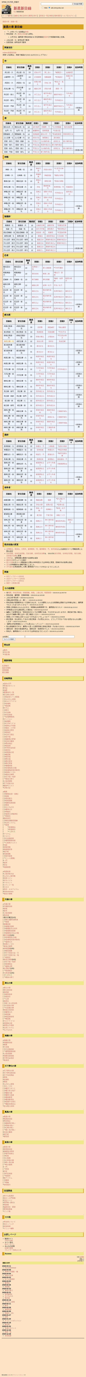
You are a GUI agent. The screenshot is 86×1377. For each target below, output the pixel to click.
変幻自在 (35, 274)
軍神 (7, 805)
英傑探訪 (12, 829)
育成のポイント (9, 686)
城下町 (6, 851)
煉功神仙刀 (62, 229)
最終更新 (57, 16)
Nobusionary (8, 891)
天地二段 (47, 83)
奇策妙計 (59, 77)
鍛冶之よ (51, 352)
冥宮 (12, 920)
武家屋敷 (7, 854)
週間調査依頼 (10, 840)
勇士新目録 (8, 990)
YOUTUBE (9, 1240)
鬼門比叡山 (10, 1153)
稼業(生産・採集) (12, 794)
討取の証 (7, 788)
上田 (7, 999)
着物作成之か (62, 239)
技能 (7, 796)
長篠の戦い (10, 1125)
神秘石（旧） (10, 1313)
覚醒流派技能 (10, 803)
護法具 (7, 1324)
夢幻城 (8, 759)
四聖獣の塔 (10, 752)
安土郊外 (11, 695)
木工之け (37, 100)
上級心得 (39, 593)
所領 (7, 1169)
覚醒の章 (7, 1040)
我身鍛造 (40, 332)
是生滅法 (57, 138)
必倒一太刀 (47, 285)
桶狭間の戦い (10, 1123)
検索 (51, 16)
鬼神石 (15, 814)
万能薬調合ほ (62, 464)
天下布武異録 (9, 1075)
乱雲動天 (5, 666)
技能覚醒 (26, 593)
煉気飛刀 (50, 229)
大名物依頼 (10, 838)
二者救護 (51, 446)
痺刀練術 (35, 279)
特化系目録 (17, 593)
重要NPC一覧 (9, 692)
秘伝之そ (68, 308)
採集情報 (7, 847)
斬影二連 (46, 274)
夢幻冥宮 (9, 761)
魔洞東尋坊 (10, 1099)
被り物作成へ (68, 148)
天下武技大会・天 (12, 953)
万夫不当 (62, 332)
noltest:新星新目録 (9, 53)
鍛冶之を (40, 346)
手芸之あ (36, 145)
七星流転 (7, 973)
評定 (5, 1171)
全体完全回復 (20, 553)
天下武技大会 (9, 783)
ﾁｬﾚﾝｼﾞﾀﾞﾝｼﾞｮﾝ (11, 701)
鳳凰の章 (7, 1116)
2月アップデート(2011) (15, 581)
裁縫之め (40, 243)
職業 (9, 593)
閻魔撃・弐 (46, 127)
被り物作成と (46, 152)
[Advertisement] (43, 1355)
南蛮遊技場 (10, 1016)
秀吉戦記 (9, 743)
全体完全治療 (39, 553)
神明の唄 (47, 181)
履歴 (30, 16)
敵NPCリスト (9, 786)
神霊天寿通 (62, 450)
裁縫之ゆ (40, 239)
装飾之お (39, 533)
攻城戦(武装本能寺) (13, 770)
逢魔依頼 (9, 766)
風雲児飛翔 (6, 668)
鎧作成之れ (51, 405)
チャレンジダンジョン (13, 1321)
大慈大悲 (57, 130)
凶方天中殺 (40, 229)
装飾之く (39, 538)
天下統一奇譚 (10, 777)
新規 (41, 16)
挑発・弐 (59, 89)
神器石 (8, 816)
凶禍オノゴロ (10, 772)
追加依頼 (7, 1226)
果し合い (47, 72)
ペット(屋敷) (10, 858)
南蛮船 (8, 706)
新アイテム (8, 1178)
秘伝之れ (35, 308)
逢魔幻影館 (10, 926)
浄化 (38, 187)
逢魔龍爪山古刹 (11, 928)
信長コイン (8, 878)
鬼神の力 (9, 814)
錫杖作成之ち (59, 106)
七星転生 (12, 831)
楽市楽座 (9, 856)
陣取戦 (11, 717)
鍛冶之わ (51, 346)
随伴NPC (7, 818)
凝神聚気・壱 (33, 549)
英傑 (7, 825)
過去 (12, 1202)
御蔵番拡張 (8, 849)
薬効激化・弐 (62, 459)
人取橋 (8, 1158)
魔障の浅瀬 (10, 1095)
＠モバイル (8, 880)
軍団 (5, 1082)
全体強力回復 (68, 553)
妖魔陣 (8, 721)
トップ (5, 16)
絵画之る (57, 141)
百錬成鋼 (51, 332)
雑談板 (6, 1205)
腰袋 (7, 1180)
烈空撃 (40, 327)
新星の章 (6, 22)
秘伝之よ (35, 303)
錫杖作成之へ (59, 94)
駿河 (6, 1305)
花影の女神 (9, 1275)
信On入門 (7, 684)
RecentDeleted (10, 1268)
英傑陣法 (12, 827)
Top (15, 11)
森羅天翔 (50, 225)
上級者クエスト (11, 843)
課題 (17, 697)
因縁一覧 (8, 1332)
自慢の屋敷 (9, 1248)
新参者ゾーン (10, 697)
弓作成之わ (59, 100)
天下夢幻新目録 (9, 1073)
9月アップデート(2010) (15, 576)
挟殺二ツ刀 (60, 515)
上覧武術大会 (9, 874)
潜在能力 (9, 798)
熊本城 (8, 757)
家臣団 (8, 820)
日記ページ (8, 1200)
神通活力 (51, 450)
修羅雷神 (8, 1309)
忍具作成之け (59, 308)
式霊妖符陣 (62, 232)
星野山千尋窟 (10, 726)
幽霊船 (8, 754)
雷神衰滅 (40, 450)
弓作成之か (59, 204)
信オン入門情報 (9, 1198)
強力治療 (77, 553)
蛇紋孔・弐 (40, 454)
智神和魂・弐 (59, 187)
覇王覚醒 (5, 672)
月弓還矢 (9, 567)
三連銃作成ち (62, 411)
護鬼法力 (51, 454)
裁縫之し (40, 250)
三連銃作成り (62, 417)
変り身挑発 (47, 268)
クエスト (7, 836)
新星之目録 (22, 34)
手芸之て (36, 141)
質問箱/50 (8, 1294)
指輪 (7, 1182)
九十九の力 (10, 807)
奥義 (26, 32)
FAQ (5, 688)
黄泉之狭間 (10, 774)
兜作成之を (51, 391)
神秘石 (8, 812)
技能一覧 (14, 22)
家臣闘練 (14, 820)
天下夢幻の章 (9, 1071)
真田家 (6, 992)
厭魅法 (40, 236)
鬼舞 (49, 500)
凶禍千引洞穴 (10, 1102)
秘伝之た (68, 303)
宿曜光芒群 (62, 225)
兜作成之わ (40, 396)
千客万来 (49, 515)
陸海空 (8, 732)
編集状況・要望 (9, 1207)
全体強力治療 (11, 556)
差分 (25, 16)
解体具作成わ (61, 533)
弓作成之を (59, 193)
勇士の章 (7, 988)
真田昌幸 (9, 994)
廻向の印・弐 (46, 134)
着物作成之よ (51, 243)
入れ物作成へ (46, 141)
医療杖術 (40, 459)
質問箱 (6, 1202)
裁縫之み (40, 247)
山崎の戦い (10, 1127)
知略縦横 (47, 77)
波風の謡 (49, 505)
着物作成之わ (51, 239)
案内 (10, 16)
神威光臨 (47, 175)
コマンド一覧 (9, 885)
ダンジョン (8, 719)
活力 (8, 564)
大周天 (23, 549)
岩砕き (51, 341)
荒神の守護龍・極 (11, 1272)
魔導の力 (9, 809)
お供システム (10, 823)
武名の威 (47, 89)
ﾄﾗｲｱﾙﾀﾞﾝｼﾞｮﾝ (10, 723)
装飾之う (39, 521)
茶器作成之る (46, 145)
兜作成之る (40, 391)
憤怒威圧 (51, 327)
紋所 (5, 863)
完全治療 (29, 553)
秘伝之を (68, 291)
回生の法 (36, 138)
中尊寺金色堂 (10, 748)
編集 (16, 16)
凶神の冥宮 (10, 730)
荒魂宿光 (69, 187)
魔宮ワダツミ (10, 1088)
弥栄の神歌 (59, 181)
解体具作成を (61, 527)
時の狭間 (9, 1165)
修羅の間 (9, 966)
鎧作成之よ (51, 401)
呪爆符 (50, 232)
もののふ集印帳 (9, 876)
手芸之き (36, 152)
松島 (7, 1156)
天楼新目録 (8, 906)
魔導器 (7, 1283)
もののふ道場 (10, 699)
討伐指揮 (37, 77)
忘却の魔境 (10, 741)
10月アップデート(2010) (15, 579)
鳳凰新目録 (8, 1119)
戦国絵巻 (7, 871)
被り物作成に (68, 141)
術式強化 (54, 549)
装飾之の (39, 527)
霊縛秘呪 (36, 134)
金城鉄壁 (69, 72)
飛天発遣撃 (68, 127)
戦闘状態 (47, 593)
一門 (5, 860)
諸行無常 (36, 127)
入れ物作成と (46, 148)
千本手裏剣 (59, 268)
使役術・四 (40, 232)
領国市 (46, 37)
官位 (5, 865)
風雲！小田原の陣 (13, 583)
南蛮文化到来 (9, 1010)
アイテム (7, 834)
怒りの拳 (9, 562)
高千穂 (8, 737)
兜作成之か (51, 396)
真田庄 (8, 996)
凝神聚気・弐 (44, 549)
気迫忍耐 (62, 341)
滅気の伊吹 (59, 175)
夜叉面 (39, 515)
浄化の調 (39, 505)
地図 (5, 690)
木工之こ (37, 112)
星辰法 (17, 549)
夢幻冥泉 (9, 763)
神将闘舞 (5, 670)
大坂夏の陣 (10, 1008)
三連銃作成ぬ (62, 423)
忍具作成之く (59, 291)
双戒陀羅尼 (57, 134)
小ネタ (6, 887)
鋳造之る (51, 417)
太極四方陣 (40, 225)
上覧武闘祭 (8, 781)
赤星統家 (8, 1336)
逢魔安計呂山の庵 (12, 933)
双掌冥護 (45, 130)
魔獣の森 (9, 1093)
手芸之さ (36, 148)
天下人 (6, 708)
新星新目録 (22, 8)
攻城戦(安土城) (11, 768)
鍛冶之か (40, 352)
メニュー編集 (9, 1228)
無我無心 (45, 138)
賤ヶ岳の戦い (10, 1130)
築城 (5, 908)
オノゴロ (9, 1086)
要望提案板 (8, 1209)
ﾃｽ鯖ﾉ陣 (7, 654)
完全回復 (9, 553)
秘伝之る (35, 291)
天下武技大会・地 (12, 955)
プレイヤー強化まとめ (13, 1250)
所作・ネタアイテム (11, 889)
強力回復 (57, 553)
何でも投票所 (9, 1196)
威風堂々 (59, 72)
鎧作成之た (40, 405)
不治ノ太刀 (58, 285)
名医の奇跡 (62, 446)
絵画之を (57, 148)
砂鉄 (6, 1317)
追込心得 (40, 341)
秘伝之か (68, 297)
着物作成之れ (51, 247)
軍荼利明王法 (68, 134)
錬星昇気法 (51, 236)
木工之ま (37, 94)
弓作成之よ (59, 112)
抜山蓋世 (62, 327)
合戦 (7, 717)
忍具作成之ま (59, 303)
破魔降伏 (36, 130)
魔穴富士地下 (10, 1091)
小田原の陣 (10, 1160)
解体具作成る (61, 521)
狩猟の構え (40, 337)
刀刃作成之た (62, 369)
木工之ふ (37, 106)
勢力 (7, 710)
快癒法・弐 (40, 446)
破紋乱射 (9, 560)
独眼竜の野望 (10, 739)
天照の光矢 (48, 169)
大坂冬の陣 (10, 1005)
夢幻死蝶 (46, 279)
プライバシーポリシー (18, 1375)
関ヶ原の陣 (10, 1162)
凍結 (21, 16)
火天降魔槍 (57, 127)
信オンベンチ (9, 1224)
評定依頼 (9, 715)
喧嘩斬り (49, 509)
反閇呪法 (9, 549)
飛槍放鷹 (39, 500)
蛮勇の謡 (61, 505)
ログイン (72, 16)
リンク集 (7, 1211)
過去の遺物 (8, 894)
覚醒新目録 (8, 1042)
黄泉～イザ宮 (10, 728)
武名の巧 (37, 72)
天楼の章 (7, 904)
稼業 (5, 1045)
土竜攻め (51, 337)
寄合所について (9, 1222)
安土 (5, 695)
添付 (35, 16)
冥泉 (16, 920)
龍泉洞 (8, 746)
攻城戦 (8, 703)
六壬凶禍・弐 (62, 236)
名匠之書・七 (9, 341)
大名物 (8, 712)
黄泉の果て (10, 779)
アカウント (8, 883)
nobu (9, 1375)
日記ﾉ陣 (7, 652)
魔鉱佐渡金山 (10, 1104)
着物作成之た (62, 243)
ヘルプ (64, 16)
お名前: (6, 637)
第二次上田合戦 (11, 1003)
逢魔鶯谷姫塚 (10, 931)
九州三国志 (10, 734)
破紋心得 (37, 89)
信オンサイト (10, 1244)
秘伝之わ (35, 297)
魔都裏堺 (9, 1097)
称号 (5, 911)
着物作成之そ (51, 250)
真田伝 (8, 750)
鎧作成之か (40, 401)
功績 (5, 845)
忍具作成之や (59, 297)
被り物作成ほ (57, 145)
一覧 (46, 16)
